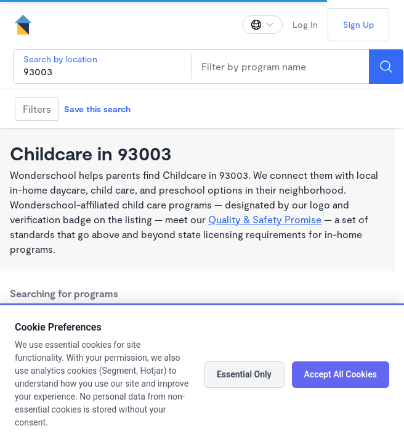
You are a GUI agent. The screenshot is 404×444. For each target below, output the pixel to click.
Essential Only (244, 374)
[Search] (386, 66)
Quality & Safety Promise (264, 219)
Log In (305, 24)
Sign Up (358, 24)
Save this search (97, 109)
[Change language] (262, 24)
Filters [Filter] (37, 109)
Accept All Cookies (340, 374)
